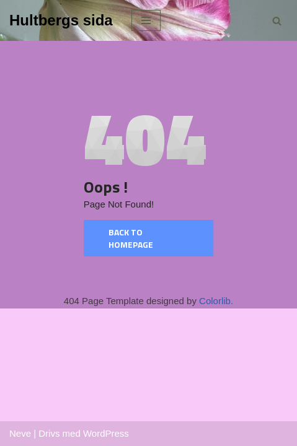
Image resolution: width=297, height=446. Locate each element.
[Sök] (276, 20)
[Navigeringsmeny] (146, 20)
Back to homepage (131, 238)
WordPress (106, 433)
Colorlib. (216, 300)
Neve (20, 433)
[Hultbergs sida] (61, 20)
